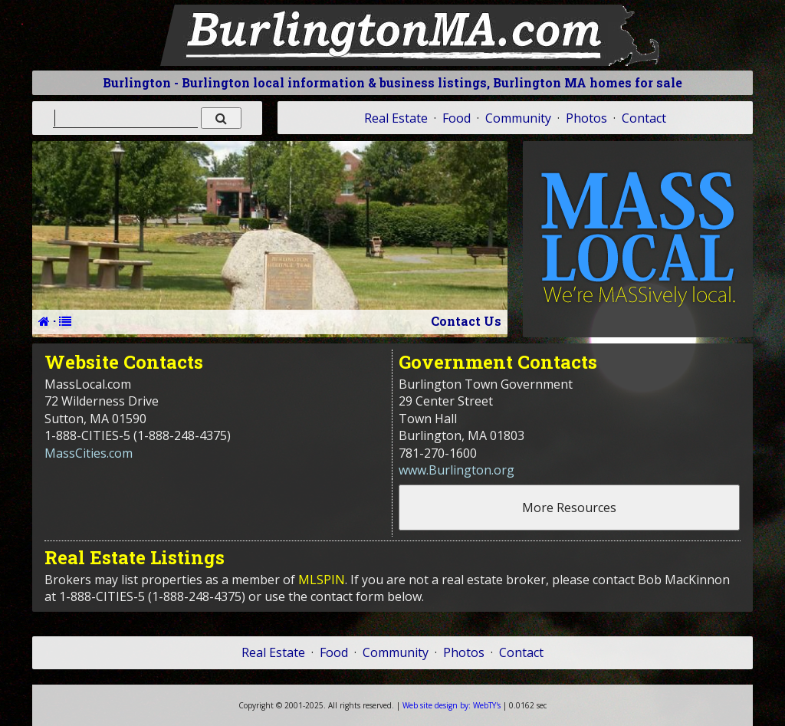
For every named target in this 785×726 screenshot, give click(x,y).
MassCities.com (88, 453)
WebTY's (451, 705)
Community (518, 118)
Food (456, 118)
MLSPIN (321, 579)
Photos (586, 118)
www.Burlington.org (456, 470)
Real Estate (396, 118)
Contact (644, 118)
